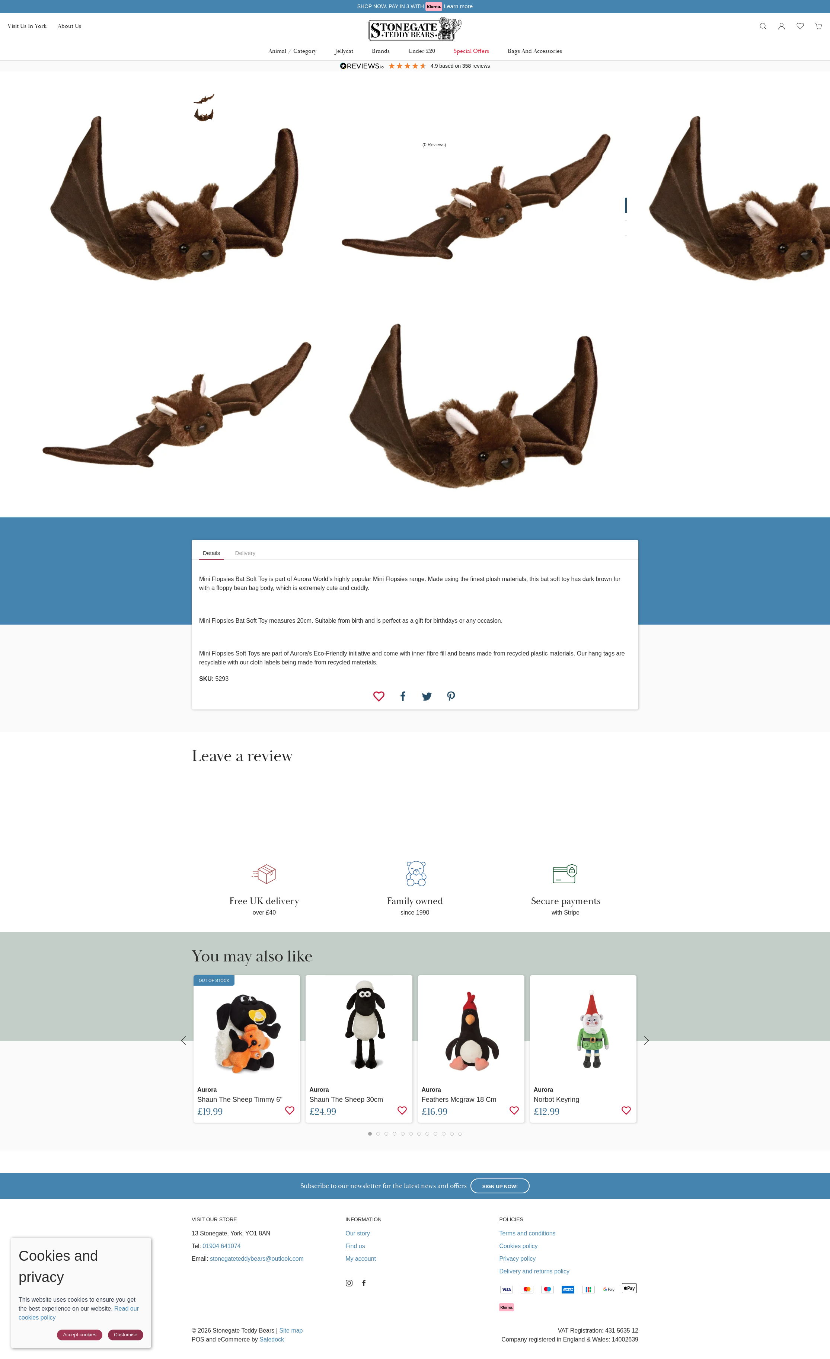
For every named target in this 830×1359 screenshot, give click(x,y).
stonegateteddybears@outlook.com (257, 1259)
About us (69, 26)
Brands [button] (381, 51)
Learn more (496, 6)
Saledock (271, 1339)
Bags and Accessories (535, 51)
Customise (125, 1334)
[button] (763, 26)
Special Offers (471, 51)
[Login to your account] (781, 26)
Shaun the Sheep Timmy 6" (239, 1099)
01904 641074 (221, 1246)
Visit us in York (27, 26)
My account (360, 1259)
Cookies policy (518, 1246)
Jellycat (344, 51)
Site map (291, 1330)
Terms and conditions (527, 1233)
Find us (355, 1246)
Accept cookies (79, 1334)
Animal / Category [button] (292, 51)
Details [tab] (211, 553)
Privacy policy (517, 1259)
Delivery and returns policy (534, 1271)
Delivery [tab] (245, 553)
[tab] (370, 1134)
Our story (357, 1233)
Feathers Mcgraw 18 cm (459, 1099)
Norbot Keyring (557, 1099)
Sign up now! (500, 1186)
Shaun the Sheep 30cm (346, 1099)
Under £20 (421, 51)
